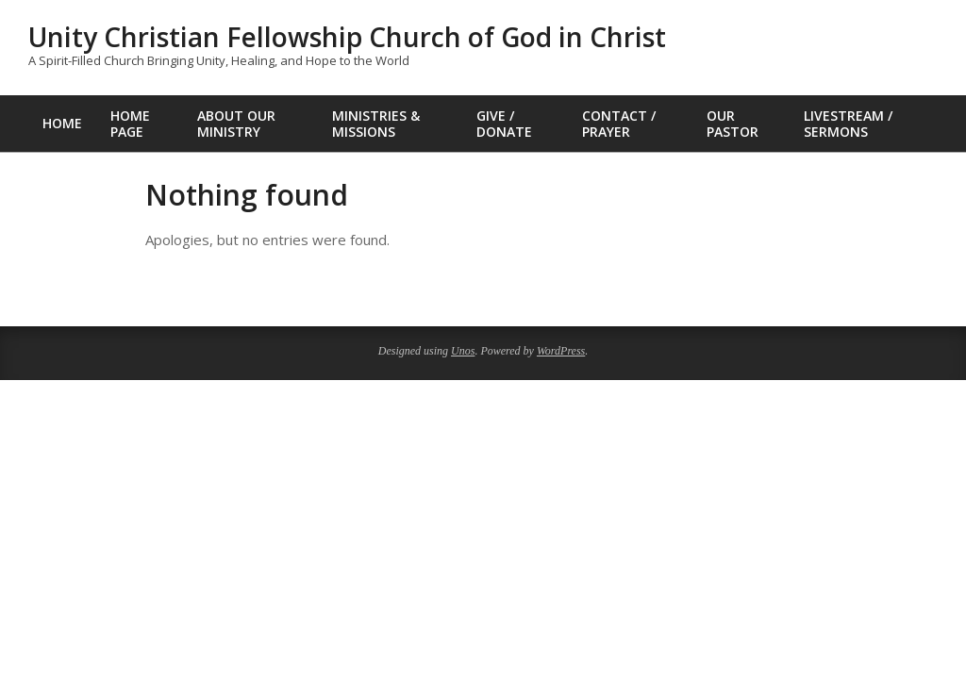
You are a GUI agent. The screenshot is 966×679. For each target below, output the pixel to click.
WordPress (561, 350)
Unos (463, 350)
